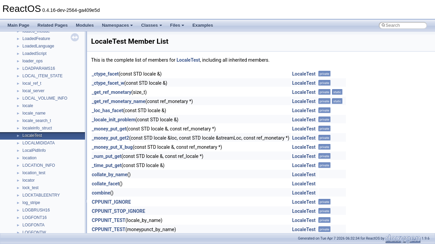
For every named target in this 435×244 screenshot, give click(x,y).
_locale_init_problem (113, 119)
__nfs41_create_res (40, 200)
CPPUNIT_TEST (108, 220)
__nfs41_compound (40, 170)
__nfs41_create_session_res (48, 214)
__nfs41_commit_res (41, 155)
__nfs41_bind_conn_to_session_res (55, 110)
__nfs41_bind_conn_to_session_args (56, 103)
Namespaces (117, 25)
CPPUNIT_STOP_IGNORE (118, 211)
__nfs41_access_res (41, 95)
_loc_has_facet (107, 110)
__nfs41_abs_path (39, 80)
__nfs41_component (40, 162)
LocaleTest (188, 60)
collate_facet (105, 183)
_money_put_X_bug (112, 147)
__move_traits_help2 (41, 43)
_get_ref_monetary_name (118, 101)
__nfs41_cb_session (40, 125)
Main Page (18, 25)
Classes (151, 25)
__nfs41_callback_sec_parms (49, 118)
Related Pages (52, 25)
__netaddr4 (32, 65)
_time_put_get (107, 165)
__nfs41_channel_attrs (43, 132)
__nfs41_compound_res (44, 185)
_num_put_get (106, 156)
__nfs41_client (35, 140)
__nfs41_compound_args (45, 177)
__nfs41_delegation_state (45, 222)
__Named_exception (41, 58)
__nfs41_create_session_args (49, 207)
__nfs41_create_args (41, 192)
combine (101, 193)
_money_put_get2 (110, 138)
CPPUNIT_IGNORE (111, 202)
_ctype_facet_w (108, 83)
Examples (202, 25)
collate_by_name (109, 174)
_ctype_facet (105, 74)
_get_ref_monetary (112, 92)
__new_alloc (33, 73)
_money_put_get (109, 128)
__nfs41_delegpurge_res (45, 229)
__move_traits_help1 (41, 36)
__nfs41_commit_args (42, 147)
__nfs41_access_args (42, 88)
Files (177, 25)
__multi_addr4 (35, 50)
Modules (85, 25)
